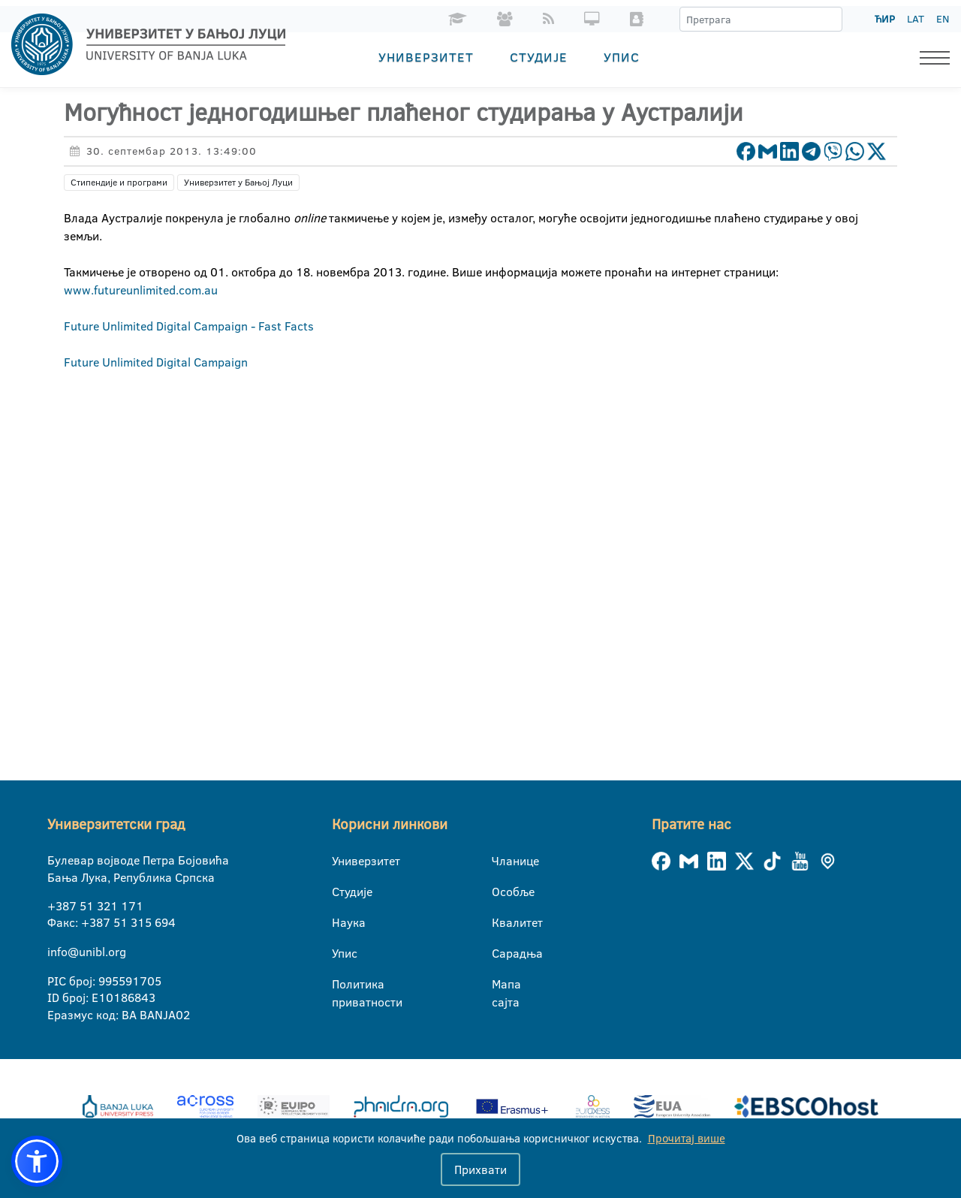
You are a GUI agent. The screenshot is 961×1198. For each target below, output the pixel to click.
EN (942, 18)
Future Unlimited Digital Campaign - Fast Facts (189, 326)
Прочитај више (686, 1138)
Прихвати (480, 1169)
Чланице (501, 860)
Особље (501, 891)
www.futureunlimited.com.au (141, 290)
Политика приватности (341, 985)
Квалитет (501, 922)
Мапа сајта (501, 985)
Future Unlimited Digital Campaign (156, 362)
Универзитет (426, 56)
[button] (37, 1161)
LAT (915, 18)
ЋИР (885, 18)
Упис (622, 56)
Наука (341, 922)
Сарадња (501, 953)
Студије (539, 56)
